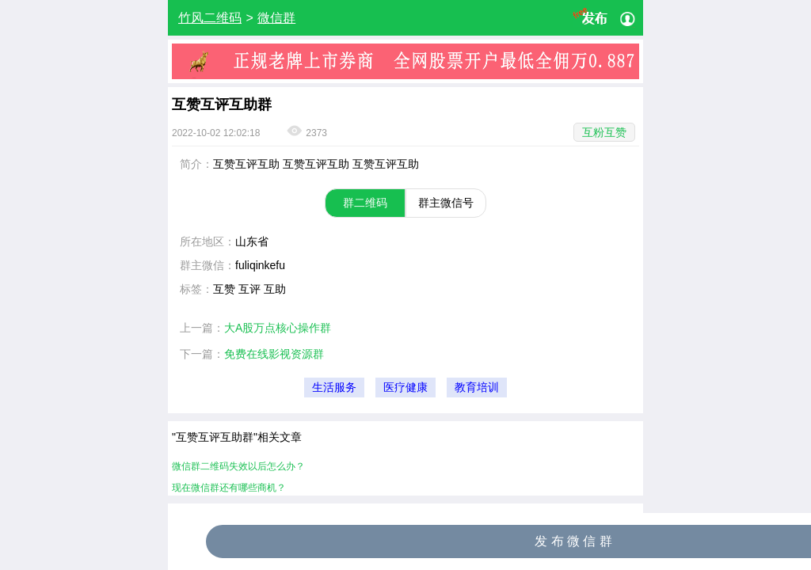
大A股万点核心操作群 (277, 327)
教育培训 (477, 387)
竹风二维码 (210, 18)
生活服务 (334, 387)
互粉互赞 (604, 132)
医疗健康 (405, 387)
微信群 (276, 18)
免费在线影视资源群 (274, 354)
